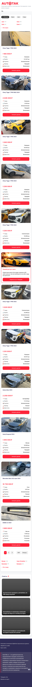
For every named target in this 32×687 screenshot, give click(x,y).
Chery (18, 21)
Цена (18, 17)
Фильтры (5, 17)
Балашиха (19, 563)
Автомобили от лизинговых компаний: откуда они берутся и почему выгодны (14, 612)
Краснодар (4, 563)
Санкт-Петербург (21, 561)
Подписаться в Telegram (16, 279)
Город (24, 17)
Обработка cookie (5, 645)
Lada (3, 21)
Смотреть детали (16, 70)
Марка (12, 17)
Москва (3, 561)
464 (19, 552)
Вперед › (25, 552)
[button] (5, 28)
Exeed (18, 24)
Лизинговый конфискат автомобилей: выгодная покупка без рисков (14, 631)
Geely (3, 24)
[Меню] (2, 11)
